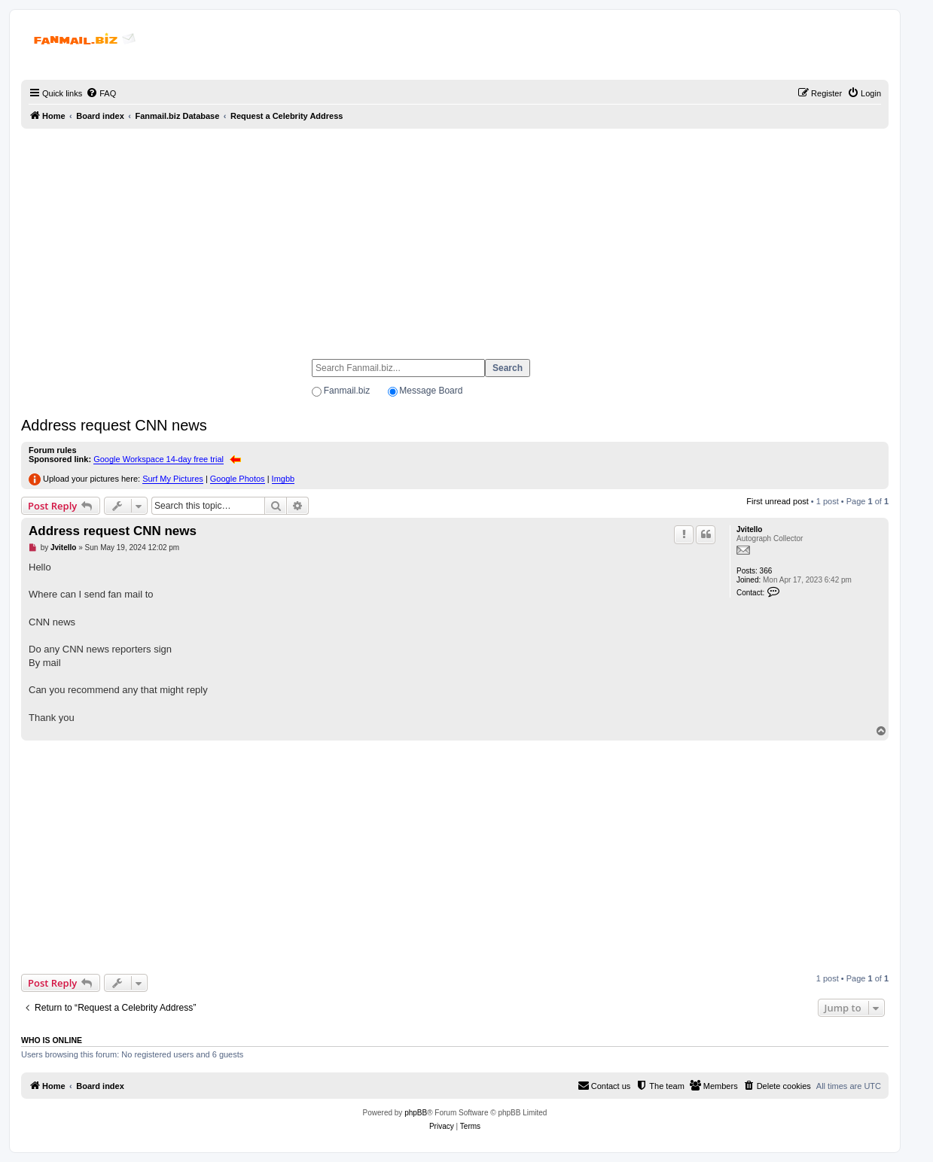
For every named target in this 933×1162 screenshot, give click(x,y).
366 (766, 571)
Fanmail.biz (347, 390)
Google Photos (237, 478)
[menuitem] (101, 93)
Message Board (430, 390)
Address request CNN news (114, 425)
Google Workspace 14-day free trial (158, 459)
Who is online (51, 1040)
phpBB (415, 1113)
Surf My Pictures (172, 478)
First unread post (777, 501)
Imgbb (283, 478)
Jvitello (749, 529)
